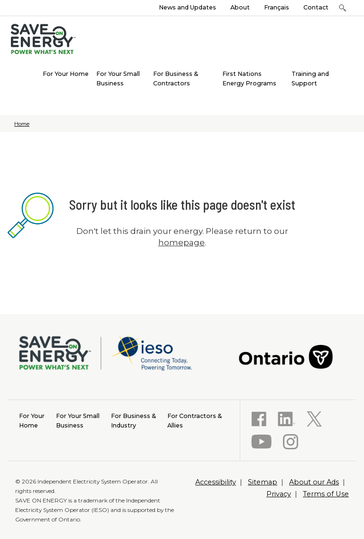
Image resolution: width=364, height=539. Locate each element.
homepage (181, 242)
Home (21, 124)
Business (78, 420)
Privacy (278, 494)
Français (276, 7)
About (240, 7)
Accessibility (215, 482)
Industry (133, 420)
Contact (315, 7)
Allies (194, 420)
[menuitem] (66, 73)
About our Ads (314, 482)
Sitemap (262, 482)
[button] (342, 8)
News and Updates (187, 7)
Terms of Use (326, 494)
